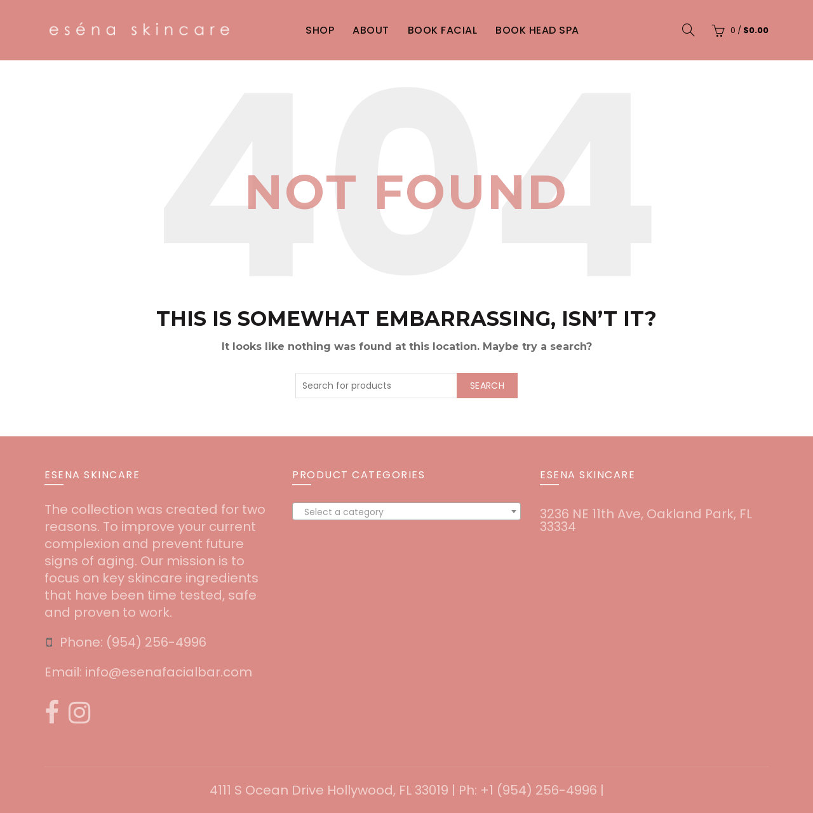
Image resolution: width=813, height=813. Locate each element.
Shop (320, 30)
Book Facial (443, 30)
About (371, 30)
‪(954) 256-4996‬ (156, 642)
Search (487, 385)
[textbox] (406, 512)
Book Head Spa (537, 30)
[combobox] (406, 511)
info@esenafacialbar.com (168, 672)
